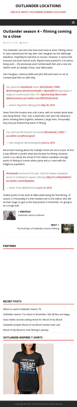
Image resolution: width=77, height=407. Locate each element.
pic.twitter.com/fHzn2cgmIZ (20, 135)
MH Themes (57, 404)
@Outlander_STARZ (50, 86)
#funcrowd (61, 94)
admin (25, 42)
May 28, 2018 (48, 105)
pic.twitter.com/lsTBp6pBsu (20, 180)
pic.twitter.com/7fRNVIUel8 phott (41, 98)
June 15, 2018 (12, 42)
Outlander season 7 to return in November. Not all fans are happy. (36, 314)
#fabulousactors (14, 98)
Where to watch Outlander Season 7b (22, 309)
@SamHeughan (14, 90)
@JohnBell (49, 90)
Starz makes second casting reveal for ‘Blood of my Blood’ (32, 319)
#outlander (26, 86)
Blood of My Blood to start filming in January (25, 329)
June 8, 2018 (48, 142)
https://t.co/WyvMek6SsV (58, 177)
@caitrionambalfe (32, 90)
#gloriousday (47, 94)
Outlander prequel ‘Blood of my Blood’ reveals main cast (31, 324)
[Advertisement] (29, 274)
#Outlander (12, 173)
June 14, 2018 (45, 187)
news (13, 157)
